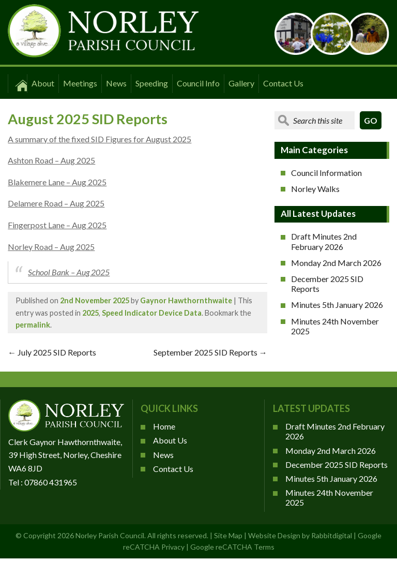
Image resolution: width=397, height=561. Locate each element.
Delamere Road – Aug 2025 (56, 203)
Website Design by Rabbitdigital (300, 535)
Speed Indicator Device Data (152, 312)
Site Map (228, 535)
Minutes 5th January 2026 (337, 304)
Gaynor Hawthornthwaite (186, 300)
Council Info (198, 83)
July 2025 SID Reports (52, 352)
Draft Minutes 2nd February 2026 (324, 241)
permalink (33, 324)
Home (164, 426)
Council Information (326, 173)
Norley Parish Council (109, 535)
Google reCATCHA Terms (232, 546)
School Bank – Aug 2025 (69, 272)
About (43, 83)
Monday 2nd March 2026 (336, 263)
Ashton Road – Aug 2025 (51, 160)
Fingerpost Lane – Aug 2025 (57, 225)
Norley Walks (315, 189)
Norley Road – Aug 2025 (51, 247)
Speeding (151, 83)
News (116, 83)
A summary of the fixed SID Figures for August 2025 (99, 139)
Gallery (241, 83)
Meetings (80, 83)
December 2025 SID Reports (327, 283)
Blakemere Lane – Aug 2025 (57, 182)
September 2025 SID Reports (210, 352)
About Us (170, 440)
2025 (90, 312)
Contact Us (283, 83)
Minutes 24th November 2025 (335, 326)
